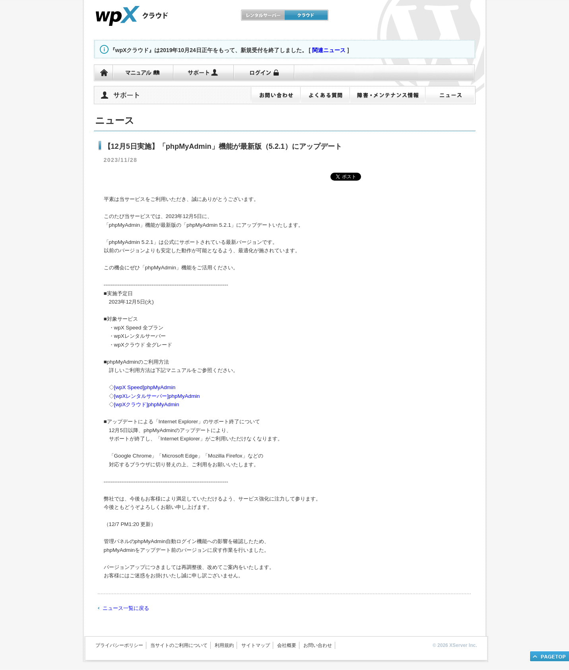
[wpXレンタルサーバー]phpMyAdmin (157, 396)
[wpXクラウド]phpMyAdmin (146, 404)
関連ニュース (329, 50)
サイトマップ (255, 645)
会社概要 (286, 645)
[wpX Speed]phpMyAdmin (145, 387)
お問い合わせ (317, 645)
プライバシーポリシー (119, 645)
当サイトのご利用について (179, 645)
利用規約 (224, 645)
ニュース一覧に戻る (126, 608)
